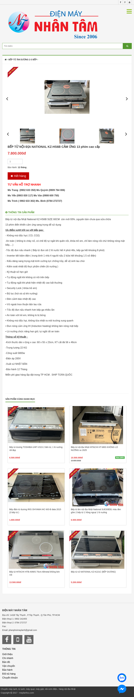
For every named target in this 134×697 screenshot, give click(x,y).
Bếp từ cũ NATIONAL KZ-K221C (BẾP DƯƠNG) (93, 572)
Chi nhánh (7, 658)
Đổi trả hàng (8, 673)
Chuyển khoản (10, 677)
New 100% (120, 457)
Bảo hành (7, 670)
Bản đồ (6, 662)
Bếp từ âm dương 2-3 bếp (23, 59)
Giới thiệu (7, 654)
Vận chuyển (8, 666)
